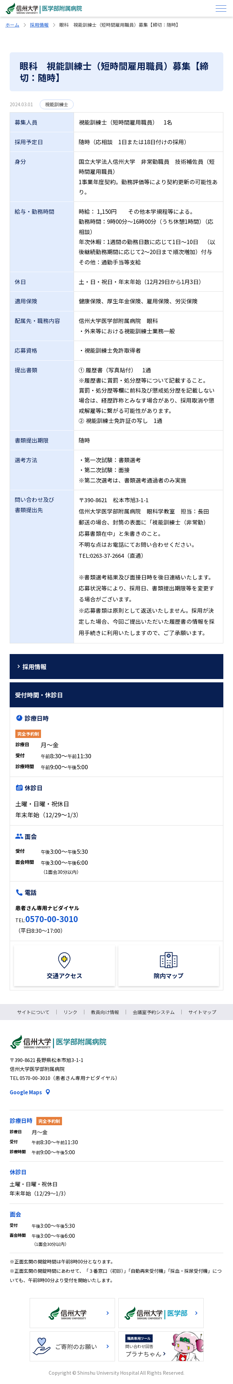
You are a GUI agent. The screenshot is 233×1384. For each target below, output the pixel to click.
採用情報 (39, 24)
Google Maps (26, 1092)
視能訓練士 (56, 104)
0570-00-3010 (51, 918)
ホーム (12, 24)
